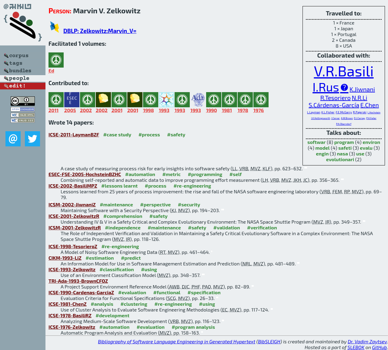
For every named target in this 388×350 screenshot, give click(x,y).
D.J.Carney (359, 118)
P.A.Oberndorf (343, 123)
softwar (316, 142)
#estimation (99, 258)
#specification (203, 292)
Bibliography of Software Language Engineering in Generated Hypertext (176, 341)
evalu (366, 148)
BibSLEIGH (269, 341)
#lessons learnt (119, 185)
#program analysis (193, 327)
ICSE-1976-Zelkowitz (71, 327)
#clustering (133, 304)
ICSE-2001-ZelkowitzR (73, 216)
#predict (131, 258)
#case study (117, 134)
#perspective (155, 204)
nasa (342, 153)
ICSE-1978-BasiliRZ (70, 315)
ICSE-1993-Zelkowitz (71, 269)
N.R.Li (359, 97)
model (322, 148)
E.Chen (369, 104)
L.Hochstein (373, 112)
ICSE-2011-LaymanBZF (73, 134)
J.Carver (335, 118)
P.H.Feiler (371, 118)
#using (149, 269)
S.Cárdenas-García (334, 104)
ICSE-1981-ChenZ (67, 304)
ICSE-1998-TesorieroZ (72, 246)
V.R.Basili (343, 70)
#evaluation (132, 292)
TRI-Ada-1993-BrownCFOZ (78, 281)
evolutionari (340, 159)
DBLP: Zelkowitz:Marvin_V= (99, 30)
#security (189, 204)
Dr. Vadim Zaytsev (367, 341)
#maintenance (116, 204)
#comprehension (122, 216)
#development (112, 315)
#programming (205, 174)
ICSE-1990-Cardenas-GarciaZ (81, 292)
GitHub (379, 347)
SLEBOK (355, 347)
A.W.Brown (347, 118)
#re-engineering (192, 185)
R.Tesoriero (335, 97)
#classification (116, 269)
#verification (262, 227)
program (344, 142)
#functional (166, 292)
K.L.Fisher (328, 112)
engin (322, 153)
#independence (123, 227)
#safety (176, 134)
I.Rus (326, 86)
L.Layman (313, 112)
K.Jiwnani (362, 89)
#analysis (102, 304)
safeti (345, 148)
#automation (140, 174)
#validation (226, 227)
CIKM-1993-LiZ (65, 258)
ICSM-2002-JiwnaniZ (72, 204)
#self (235, 174)
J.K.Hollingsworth (320, 118)
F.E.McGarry (344, 112)
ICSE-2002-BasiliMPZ (72, 185)
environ (371, 142)
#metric (171, 174)
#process (149, 134)
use (360, 153)
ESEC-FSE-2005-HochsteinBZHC (84, 174)
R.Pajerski (359, 112)
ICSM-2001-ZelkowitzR (74, 227)
